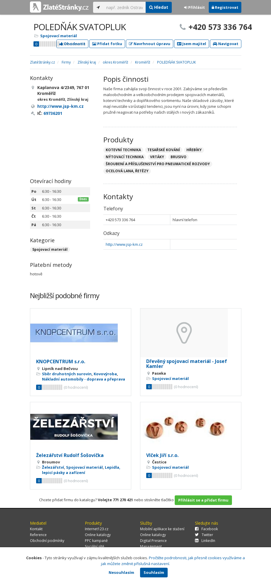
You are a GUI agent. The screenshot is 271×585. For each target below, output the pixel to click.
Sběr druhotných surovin (67, 373)
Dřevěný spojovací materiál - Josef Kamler (186, 364)
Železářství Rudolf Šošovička (70, 455)
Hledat (158, 7)
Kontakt (36, 528)
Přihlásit (194, 7)
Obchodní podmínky (47, 540)
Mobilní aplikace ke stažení (162, 528)
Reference (38, 534)
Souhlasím (154, 572)
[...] (124, 7)
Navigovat (225, 43)
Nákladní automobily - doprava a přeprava (83, 379)
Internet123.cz (96, 528)
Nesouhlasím (121, 572)
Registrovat (225, 7)
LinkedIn (205, 540)
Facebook (206, 528)
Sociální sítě (94, 546)
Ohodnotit (72, 43)
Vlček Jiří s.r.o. (162, 455)
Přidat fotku (107, 43)
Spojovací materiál (58, 35)
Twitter (204, 534)
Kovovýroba (105, 373)
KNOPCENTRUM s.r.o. (60, 361)
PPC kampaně (96, 540)
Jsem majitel (191, 43)
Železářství (53, 467)
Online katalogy (98, 534)
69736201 (52, 113)
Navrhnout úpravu (149, 43)
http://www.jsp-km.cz (124, 244)
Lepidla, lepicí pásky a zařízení (81, 470)
